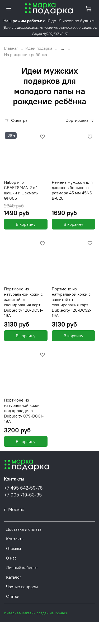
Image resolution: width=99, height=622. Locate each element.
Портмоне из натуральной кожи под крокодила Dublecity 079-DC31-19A (24, 410)
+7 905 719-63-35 (23, 495)
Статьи (12, 596)
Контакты (15, 538)
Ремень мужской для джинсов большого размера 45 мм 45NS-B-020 (73, 190)
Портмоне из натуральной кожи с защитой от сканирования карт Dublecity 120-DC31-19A (23, 302)
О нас (11, 558)
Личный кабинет (22, 567)
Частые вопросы (22, 586)
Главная (11, 48)
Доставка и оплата (23, 529)
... (62, 48)
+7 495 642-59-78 (23, 488)
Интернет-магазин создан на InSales (35, 613)
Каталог (13, 577)
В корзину (25, 224)
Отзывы (13, 548)
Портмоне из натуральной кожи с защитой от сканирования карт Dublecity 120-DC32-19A (71, 302)
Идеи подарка (38, 48)
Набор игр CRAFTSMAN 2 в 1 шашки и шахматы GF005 (21, 190)
